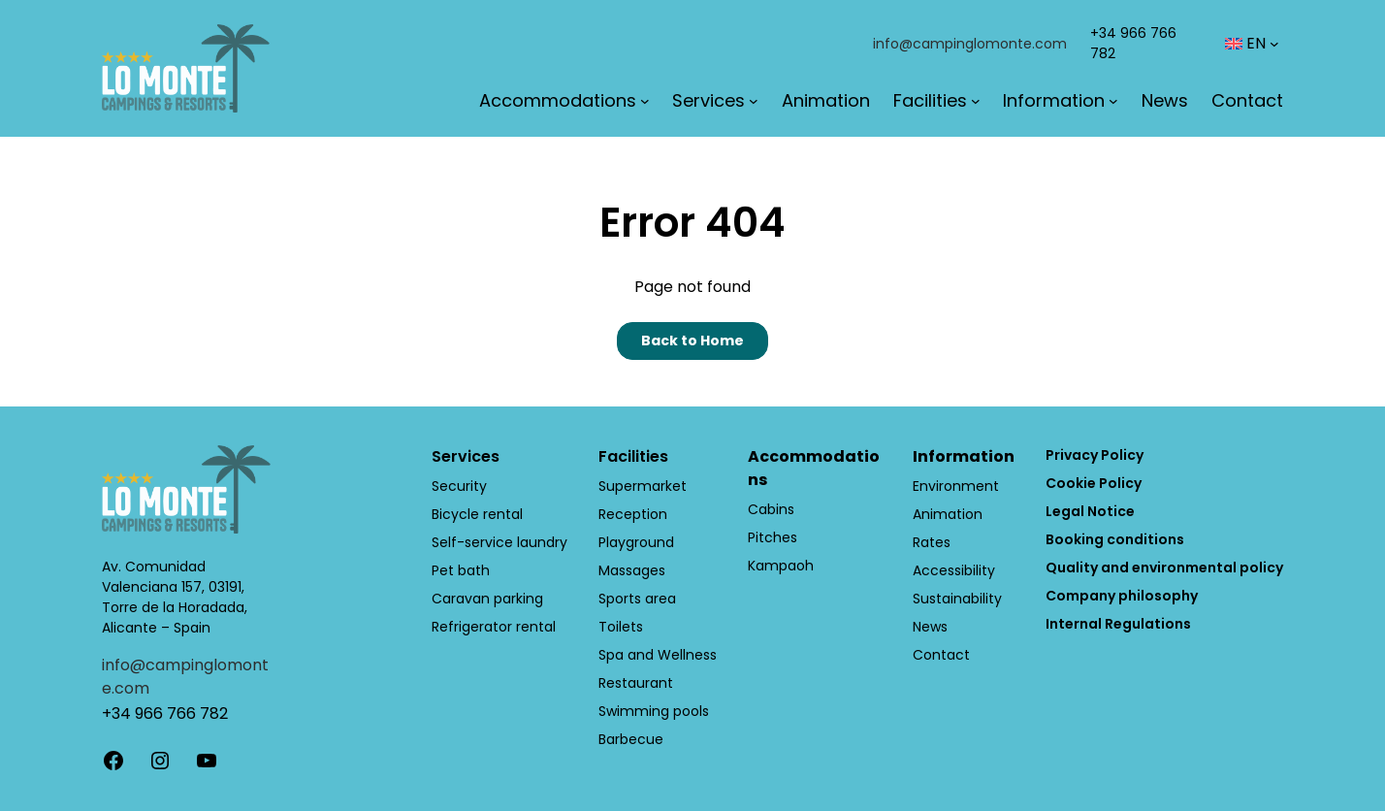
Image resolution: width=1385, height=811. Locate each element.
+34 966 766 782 (165, 713)
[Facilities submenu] (976, 101)
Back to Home (692, 340)
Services (465, 456)
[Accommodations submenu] (645, 101)
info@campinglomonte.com (970, 43)
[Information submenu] (1113, 101)
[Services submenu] (753, 101)
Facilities (633, 456)
